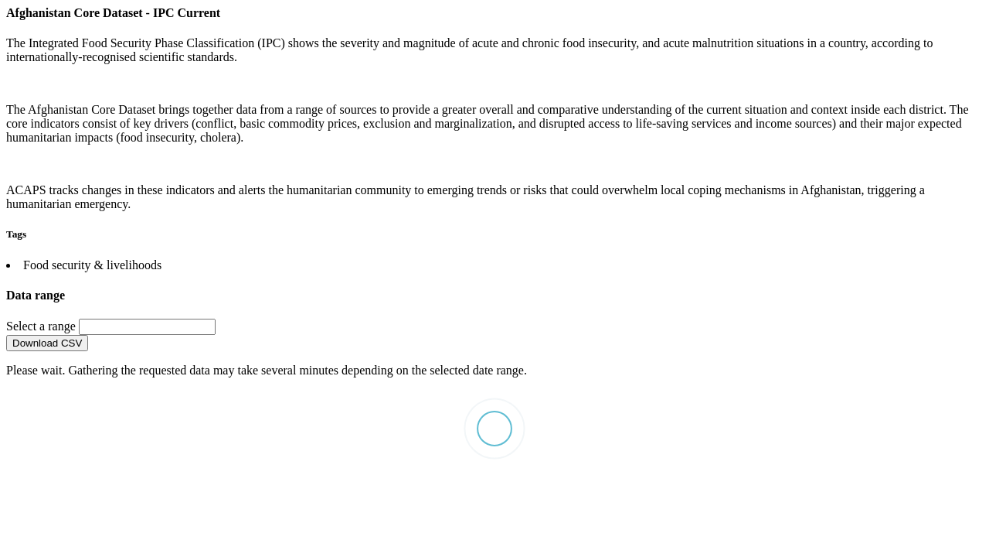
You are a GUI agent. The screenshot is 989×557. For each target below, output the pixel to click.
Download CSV (47, 343)
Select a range (42, 326)
